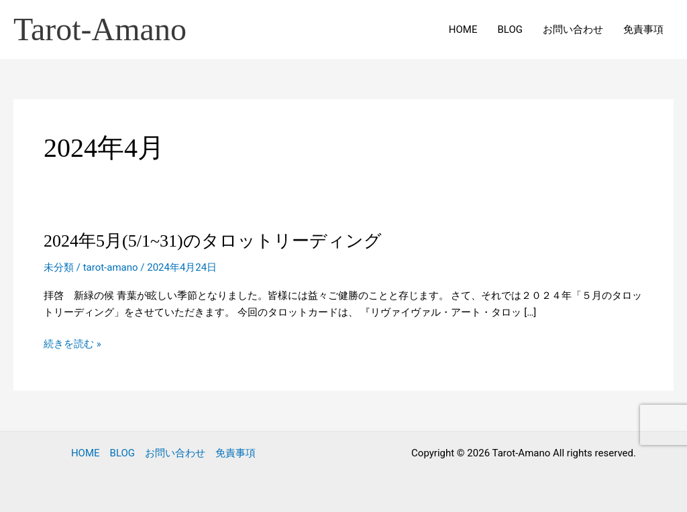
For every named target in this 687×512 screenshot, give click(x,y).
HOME (463, 29)
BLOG (510, 29)
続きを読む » (72, 344)
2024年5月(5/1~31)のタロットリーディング (213, 241)
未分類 (59, 267)
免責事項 (643, 29)
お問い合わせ (573, 29)
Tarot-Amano (100, 29)
